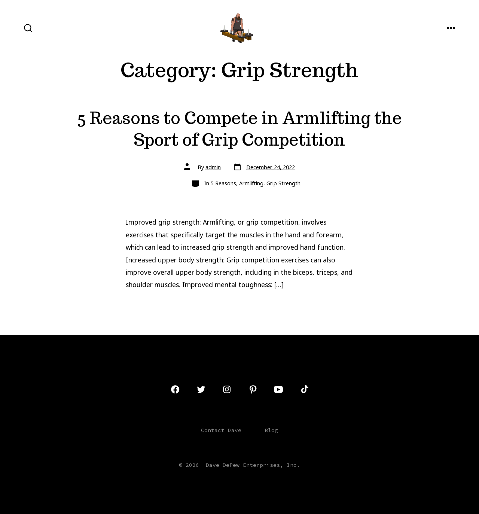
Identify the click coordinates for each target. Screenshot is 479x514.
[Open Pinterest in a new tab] (253, 389)
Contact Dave (221, 430)
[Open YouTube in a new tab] (278, 389)
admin (213, 167)
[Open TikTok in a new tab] (304, 389)
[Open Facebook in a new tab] (175, 389)
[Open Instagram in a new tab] (227, 389)
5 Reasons (223, 183)
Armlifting (251, 183)
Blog (271, 430)
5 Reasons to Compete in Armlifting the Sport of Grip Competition (239, 128)
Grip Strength (283, 183)
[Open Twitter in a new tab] (201, 389)
